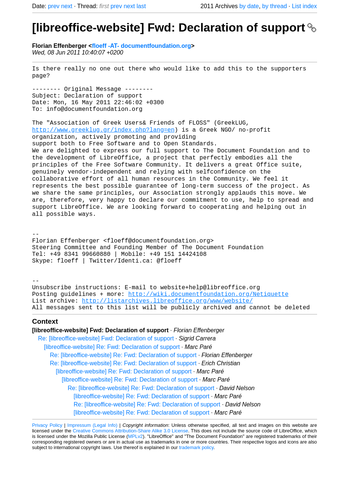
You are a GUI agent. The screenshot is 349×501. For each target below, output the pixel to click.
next (66, 6)
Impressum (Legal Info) (93, 473)
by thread (274, 6)
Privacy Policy (47, 473)
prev (53, 6)
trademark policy (196, 495)
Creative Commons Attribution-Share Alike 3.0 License (130, 478)
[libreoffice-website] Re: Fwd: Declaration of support (112, 395)
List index (304, 6)
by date (249, 6)
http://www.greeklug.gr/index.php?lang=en (103, 143)
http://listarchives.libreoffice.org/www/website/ (167, 347)
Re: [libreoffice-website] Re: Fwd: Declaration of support (123, 403)
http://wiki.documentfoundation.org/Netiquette (208, 338)
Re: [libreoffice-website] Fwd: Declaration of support (106, 386)
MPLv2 (135, 484)
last (141, 6)
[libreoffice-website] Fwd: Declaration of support (174, 27)
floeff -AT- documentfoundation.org (141, 46)
